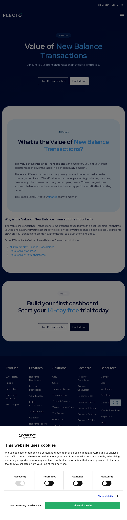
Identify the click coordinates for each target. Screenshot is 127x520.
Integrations (12, 388)
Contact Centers (60, 401)
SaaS (54, 376)
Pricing (9, 382)
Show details (105, 496)
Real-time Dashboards (35, 378)
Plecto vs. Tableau (87, 408)
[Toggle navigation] (122, 14)
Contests (34, 417)
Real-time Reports (38, 423)
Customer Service (61, 388)
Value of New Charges (23, 251)
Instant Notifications (35, 403)
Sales (55, 382)
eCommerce (58, 419)
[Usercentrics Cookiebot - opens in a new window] (21, 436)
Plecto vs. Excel (85, 395)
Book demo (79, 81)
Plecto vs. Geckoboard (84, 378)
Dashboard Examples (11, 397)
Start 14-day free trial (53, 81)
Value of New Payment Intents (27, 255)
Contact (105, 376)
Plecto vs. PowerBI (87, 401)
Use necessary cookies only (25, 505)
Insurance (57, 425)
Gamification (36, 395)
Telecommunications (63, 407)
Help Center (109, 416)
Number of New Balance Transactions (32, 247)
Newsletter (106, 395)
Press (103, 422)
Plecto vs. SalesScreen (83, 388)
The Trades (58, 413)
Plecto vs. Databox (87, 414)
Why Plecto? (12, 376)
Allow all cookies (83, 505)
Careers (111, 402)
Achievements (36, 411)
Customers (106, 388)
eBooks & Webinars (110, 410)
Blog (103, 382)
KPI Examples (12, 404)
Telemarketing (59, 395)
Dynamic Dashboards (35, 388)
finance (52, 197)
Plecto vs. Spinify (86, 420)
